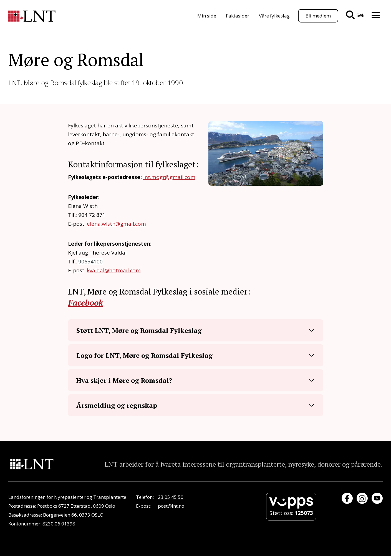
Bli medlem (318, 15)
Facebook (85, 302)
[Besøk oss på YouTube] (377, 498)
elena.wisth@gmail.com (116, 223)
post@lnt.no (171, 506)
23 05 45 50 (170, 497)
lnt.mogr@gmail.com (169, 177)
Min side (206, 15)
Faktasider (237, 15)
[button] (195, 330)
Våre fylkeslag (274, 15)
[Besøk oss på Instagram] (362, 498)
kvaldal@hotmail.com (114, 270)
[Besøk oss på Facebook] (347, 498)
